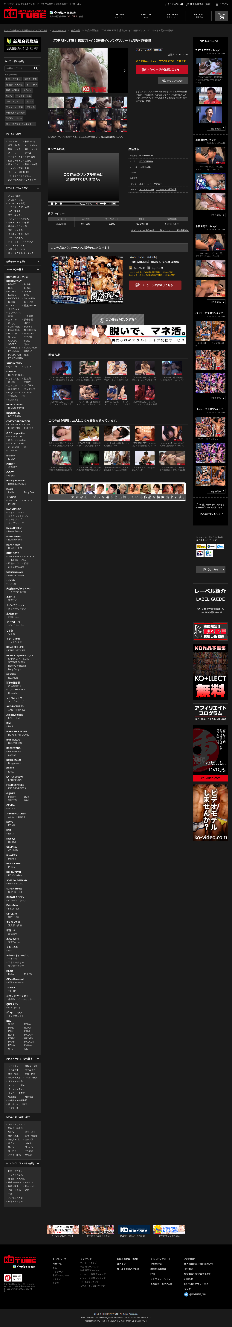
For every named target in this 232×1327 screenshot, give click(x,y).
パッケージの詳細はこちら (163, 69)
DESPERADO (13, 748)
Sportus (12, 337)
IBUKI (11, 1031)
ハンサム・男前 (15, 1198)
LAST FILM (13, 718)
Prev (51, 70)
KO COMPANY (14, 281)
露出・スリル (31, 149)
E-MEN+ (10, 455)
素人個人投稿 (13, 922)
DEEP (11, 288)
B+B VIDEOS (13, 739)
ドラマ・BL (13, 1108)
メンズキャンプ (14, 698)
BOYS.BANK (13, 413)
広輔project (12, 614)
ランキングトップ (88, 1263)
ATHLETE (29, 556)
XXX (10, 316)
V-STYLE (28, 382)
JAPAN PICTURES (16, 813)
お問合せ (188, 1279)
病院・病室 (30, 1074)
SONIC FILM (30, 347)
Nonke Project (14, 536)
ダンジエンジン (14, 1012)
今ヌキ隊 (12, 366)
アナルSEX (13, 141)
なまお (9, 630)
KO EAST (11, 371)
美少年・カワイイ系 (17, 226)
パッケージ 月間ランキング (93, 1278)
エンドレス (29, 389)
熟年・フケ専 (31, 164)
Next (124, 70)
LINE (26, 295)
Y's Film (10, 987)
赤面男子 (10, 464)
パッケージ (58, 1271)
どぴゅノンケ (15, 312)
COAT (27, 424)
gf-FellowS (13, 447)
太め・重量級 (14, 211)
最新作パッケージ (61, 1275)
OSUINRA (11, 847)
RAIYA (27, 1024)
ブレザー (29, 1143)
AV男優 (28, 1155)
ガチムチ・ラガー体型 (18, 207)
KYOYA (28, 1045)
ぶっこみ (12, 385)
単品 (55, 1268)
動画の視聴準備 (158, 1269)
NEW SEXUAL (15, 883)
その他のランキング (210, 514)
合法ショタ (13, 309)
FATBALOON (15, 780)
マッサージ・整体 (14, 107)
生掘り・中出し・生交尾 (19, 160)
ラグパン (29, 1147)
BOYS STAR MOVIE (16, 731)
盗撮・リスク (14, 149)
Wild (26, 800)
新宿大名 (10, 930)
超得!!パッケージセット (18, 996)
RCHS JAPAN (13, 872)
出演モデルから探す (16, 261)
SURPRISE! (14, 326)
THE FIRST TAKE (17, 560)
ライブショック (16, 523)
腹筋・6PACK (12, 90)
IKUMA (11, 1041)
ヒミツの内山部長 (17, 592)
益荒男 (27, 378)
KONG (9, 822)
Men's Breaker (14, 528)
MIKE (11, 1027)
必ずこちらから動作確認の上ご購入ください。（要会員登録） (160, 230)
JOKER (28, 291)
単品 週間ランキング (89, 1266)
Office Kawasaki (15, 979)
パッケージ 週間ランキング (93, 1274)
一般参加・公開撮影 (15, 113)
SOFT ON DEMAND (16, 880)
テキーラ (12, 959)
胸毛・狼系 (13, 1186)
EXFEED (28, 428)
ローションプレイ (16, 1089)
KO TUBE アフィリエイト (197, 1284)
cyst (10, 950)
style (26, 797)
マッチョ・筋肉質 (16, 203)
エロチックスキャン (18, 516)
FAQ (152, 1274)
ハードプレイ (31, 145)
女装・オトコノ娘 (16, 249)
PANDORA (13, 298)
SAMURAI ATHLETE (18, 659)
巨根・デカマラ (13, 79)
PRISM (11, 867)
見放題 (56, 1283)
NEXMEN (11, 674)
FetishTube (12, 905)
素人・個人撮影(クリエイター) (20, 124)
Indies (27, 340)
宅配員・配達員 (15, 1128)
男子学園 (28, 319)
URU (10, 1049)
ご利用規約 (189, 1259)
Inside (9, 489)
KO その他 (13, 351)
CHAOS (12, 382)
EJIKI (11, 833)
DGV (8, 1021)
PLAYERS (11, 855)
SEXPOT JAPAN (16, 662)
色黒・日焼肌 (14, 1190)
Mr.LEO (28, 974)
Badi (8, 723)
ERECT (10, 768)
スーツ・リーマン (14, 101)
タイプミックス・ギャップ (20, 241)
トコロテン (32, 84)
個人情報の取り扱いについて (198, 1264)
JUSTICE (11, 497)
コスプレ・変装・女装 (18, 168)
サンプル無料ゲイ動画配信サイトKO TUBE (25, 30)
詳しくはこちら (210, 569)
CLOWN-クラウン (15, 897)
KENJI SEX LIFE (15, 647)
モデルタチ (30, 1070)
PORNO (12, 504)
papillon (12, 755)
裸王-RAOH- (30, 305)
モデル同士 (13, 1070)
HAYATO (28, 1038)
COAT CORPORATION (18, 421)
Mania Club (14, 330)
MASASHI (29, 1041)
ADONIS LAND (15, 436)
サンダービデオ (16, 966)
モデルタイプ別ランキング (92, 1286)
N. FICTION (30, 330)
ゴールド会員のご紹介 (128, 1269)
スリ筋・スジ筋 (15, 200)
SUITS (11, 302)
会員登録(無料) (108, 136)
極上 (26, 355)
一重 (10, 1194)
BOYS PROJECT (17, 375)
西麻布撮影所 (13, 682)
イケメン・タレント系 (18, 222)
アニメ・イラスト (16, 245)
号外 (26, 344)
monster (28, 392)
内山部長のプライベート (18, 588)
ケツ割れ (29, 1151)
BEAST (12, 284)
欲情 (26, 563)
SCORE (12, 344)
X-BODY (12, 305)
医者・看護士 (31, 1136)
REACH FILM (13, 544)
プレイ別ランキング (89, 1282)
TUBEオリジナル (14, 118)
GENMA (10, 805)
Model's (28, 326)
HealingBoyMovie (15, 480)
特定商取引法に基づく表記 (197, 1274)
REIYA (11, 1045)
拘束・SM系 (14, 145)
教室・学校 (13, 1074)
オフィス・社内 (15, 1081)
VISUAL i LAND (16, 443)
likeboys (10, 838)
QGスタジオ (12, 1004)
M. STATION (14, 355)
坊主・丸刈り (31, 1186)
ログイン (223, 4)
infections (29, 333)
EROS (27, 288)
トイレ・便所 (31, 1077)
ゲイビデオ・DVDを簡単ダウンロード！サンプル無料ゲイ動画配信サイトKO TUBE (42, 4)
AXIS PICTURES (15, 706)
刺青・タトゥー (15, 1201)
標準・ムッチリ (15, 215)
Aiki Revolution (14, 715)
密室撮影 (12, 1097)
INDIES (12, 291)
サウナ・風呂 (14, 1077)
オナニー (29, 153)
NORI (11, 1035)
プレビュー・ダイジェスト (20, 176)
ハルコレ (10, 580)
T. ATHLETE (14, 347)
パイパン (27, 90)
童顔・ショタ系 (15, 230)
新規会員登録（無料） (201, 4)
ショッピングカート (160, 1259)
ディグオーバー (14, 622)
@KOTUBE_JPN (197, 1294)
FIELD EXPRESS (15, 785)
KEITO (11, 1038)
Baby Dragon (14, 669)
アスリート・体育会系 (18, 219)
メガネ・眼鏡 (14, 1155)
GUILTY (28, 500)
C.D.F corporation (15, 433)
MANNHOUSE (13, 509)
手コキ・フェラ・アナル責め (21, 157)
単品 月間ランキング (89, 1270)
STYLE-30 (11, 913)
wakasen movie (14, 572)
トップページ (120, 15)
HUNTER (13, 333)
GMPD (9, 96)
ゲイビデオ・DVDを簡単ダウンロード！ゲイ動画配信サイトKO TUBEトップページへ (20, 1259)
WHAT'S (12, 800)
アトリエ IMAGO (16, 512)
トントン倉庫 (13, 639)
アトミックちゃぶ (17, 962)
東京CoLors (12, 939)
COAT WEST (14, 424)
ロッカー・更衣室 (16, 1093)
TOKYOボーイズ (16, 396)
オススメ (57, 1279)
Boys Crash (14, 392)
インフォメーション (160, 1279)
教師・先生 (13, 1136)
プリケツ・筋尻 (23, 96)
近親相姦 (29, 1097)
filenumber (13, 693)
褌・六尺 (12, 1151)
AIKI (26, 1049)
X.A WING (13, 450)
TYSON (28, 337)
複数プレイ (30, 141)
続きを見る (216, 128)
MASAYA (28, 1035)
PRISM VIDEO (13, 863)
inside (11, 492)
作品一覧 (75, 30)
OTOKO (28, 351)
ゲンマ (11, 808)
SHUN (11, 1024)
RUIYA (27, 1027)
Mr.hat (9, 971)
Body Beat (29, 492)
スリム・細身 (14, 196)
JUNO (27, 323)
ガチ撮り (28, 316)
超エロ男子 (13, 389)
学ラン (11, 1143)
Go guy (12, 323)
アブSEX (28, 385)
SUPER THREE (14, 888)
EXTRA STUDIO (14, 777)
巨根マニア (13, 563)
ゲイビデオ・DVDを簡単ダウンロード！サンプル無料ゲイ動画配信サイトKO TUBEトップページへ (25, 12)
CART (221, 16)
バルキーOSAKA (16, 689)
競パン (30, 101)
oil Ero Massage (16, 567)
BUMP (27, 284)
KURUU (12, 295)
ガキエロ (12, 319)
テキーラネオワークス (17, 955)
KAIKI (27, 1031)
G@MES (10, 793)
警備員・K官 (14, 1139)
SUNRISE (13, 399)
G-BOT (10, 472)
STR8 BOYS (12, 553)
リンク (187, 1289)
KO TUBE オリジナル (17, 277)
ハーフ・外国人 (15, 238)
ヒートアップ (15, 519)
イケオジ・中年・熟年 (18, 234)
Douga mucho (13, 760)
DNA (8, 830)
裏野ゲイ (10, 597)
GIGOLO (12, 340)
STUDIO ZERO (14, 363)
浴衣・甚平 (30, 1132)
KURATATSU (14, 428)
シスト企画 (12, 947)
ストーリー (13, 153)
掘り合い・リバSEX (17, 1104)
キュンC (28, 366)
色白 (27, 1190)
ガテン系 (31, 107)
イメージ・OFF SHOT (18, 172)
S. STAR (28, 302)
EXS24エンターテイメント (19, 655)
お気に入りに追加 (175, 81)
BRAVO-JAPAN (14, 404)
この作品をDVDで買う (122, 319)
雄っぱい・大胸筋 (14, 84)
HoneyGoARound (17, 666)
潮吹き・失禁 (31, 79)
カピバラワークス (15, 605)
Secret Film (30, 298)
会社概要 (188, 1269)
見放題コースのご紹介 (161, 1284)
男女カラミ (13, 164)
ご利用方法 (156, 1264)
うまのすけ (13, 378)
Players (12, 858)
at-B (26, 447)
